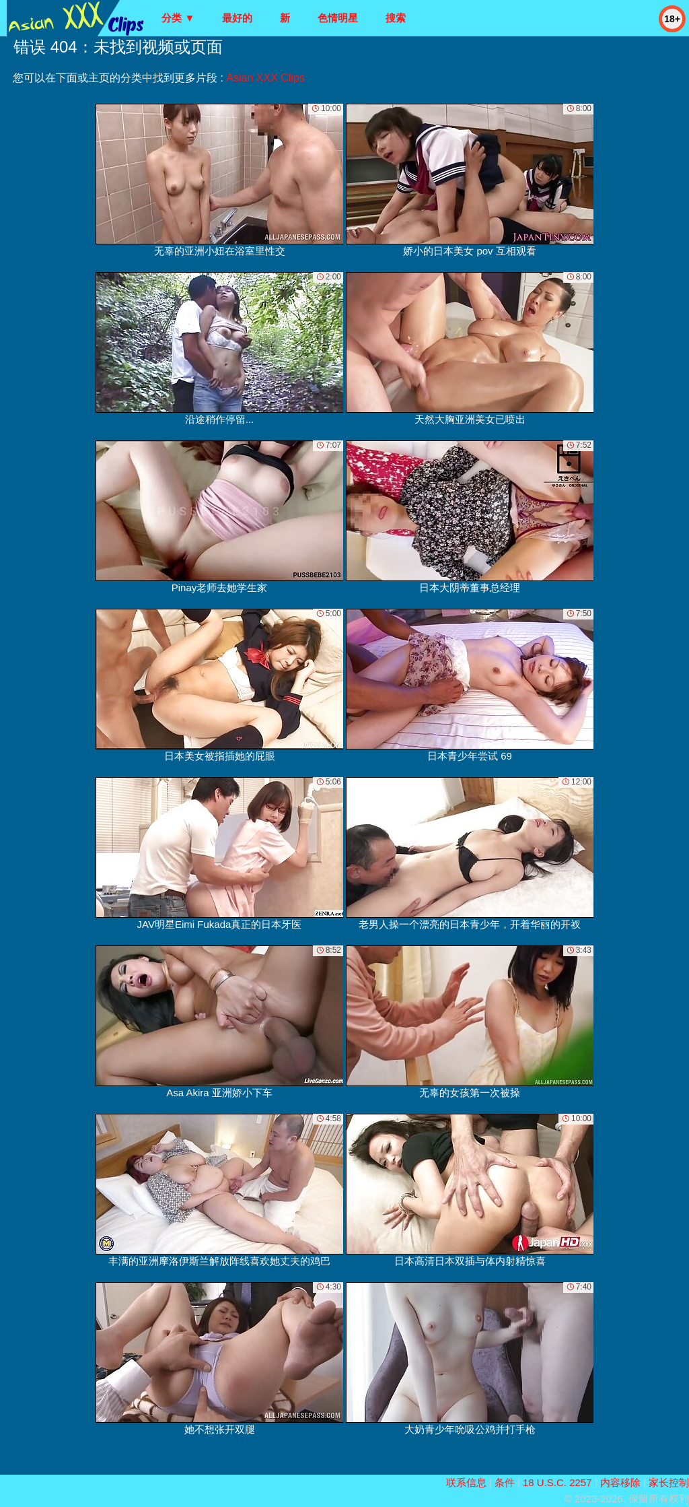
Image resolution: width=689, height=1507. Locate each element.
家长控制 (669, 1482)
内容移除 (620, 1482)
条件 (505, 1482)
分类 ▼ (177, 18)
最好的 (237, 18)
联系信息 (466, 1482)
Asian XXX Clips (265, 77)
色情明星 (338, 18)
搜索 (396, 18)
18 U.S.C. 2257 (557, 1482)
